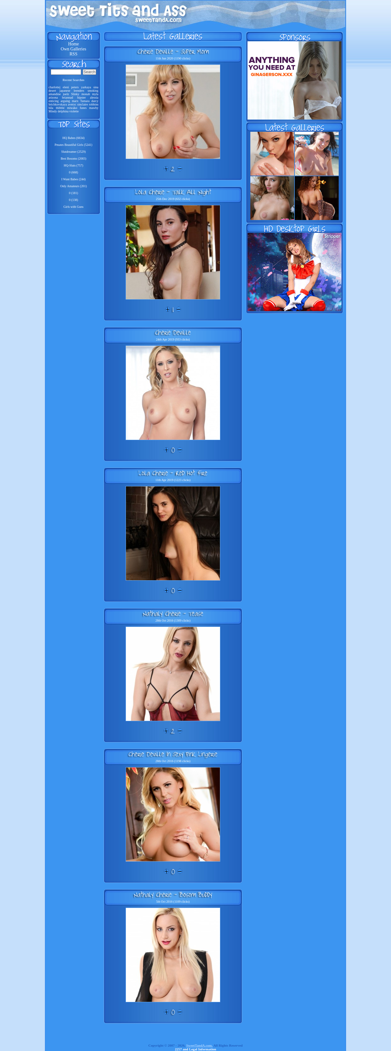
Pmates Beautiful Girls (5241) (73, 144)
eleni (66, 87)
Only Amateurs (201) (73, 186)
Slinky (75, 94)
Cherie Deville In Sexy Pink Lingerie (172, 754)
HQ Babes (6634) (73, 138)
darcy (94, 101)
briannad (67, 97)
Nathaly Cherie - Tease (173, 613)
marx (75, 101)
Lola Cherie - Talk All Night (173, 192)
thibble (60, 108)
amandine (55, 94)
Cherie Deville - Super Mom (173, 51)
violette (74, 111)
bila (51, 108)
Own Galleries (73, 49)
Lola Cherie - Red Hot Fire (172, 473)
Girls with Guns (74, 206)
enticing (54, 101)
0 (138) (73, 200)
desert (52, 90)
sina (95, 87)
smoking (93, 90)
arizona (53, 97)
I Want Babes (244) (73, 179)
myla (95, 94)
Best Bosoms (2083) (73, 158)
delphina (63, 111)
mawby (93, 108)
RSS (73, 54)
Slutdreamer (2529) (73, 151)
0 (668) (73, 172)
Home (73, 44)
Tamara (85, 101)
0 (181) (73, 193)
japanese (65, 90)
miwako (72, 108)
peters (75, 87)
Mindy (53, 111)
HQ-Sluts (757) (73, 165)
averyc (72, 104)
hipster (81, 97)
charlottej (54, 87)
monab (85, 94)
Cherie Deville (173, 332)
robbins (93, 104)
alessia (94, 97)
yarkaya (86, 87)
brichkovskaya (58, 104)
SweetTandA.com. (199, 1045)
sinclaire (82, 104)
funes (83, 108)
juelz (66, 94)
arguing (65, 101)
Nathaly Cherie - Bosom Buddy (173, 894)
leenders (79, 90)
